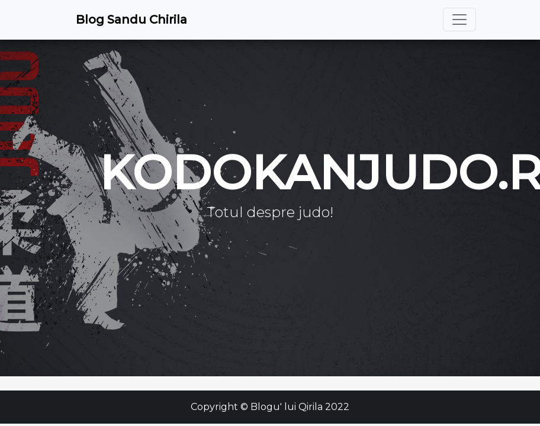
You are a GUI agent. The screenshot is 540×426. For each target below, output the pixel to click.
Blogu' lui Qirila (286, 406)
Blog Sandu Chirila (131, 19)
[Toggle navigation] (459, 19)
